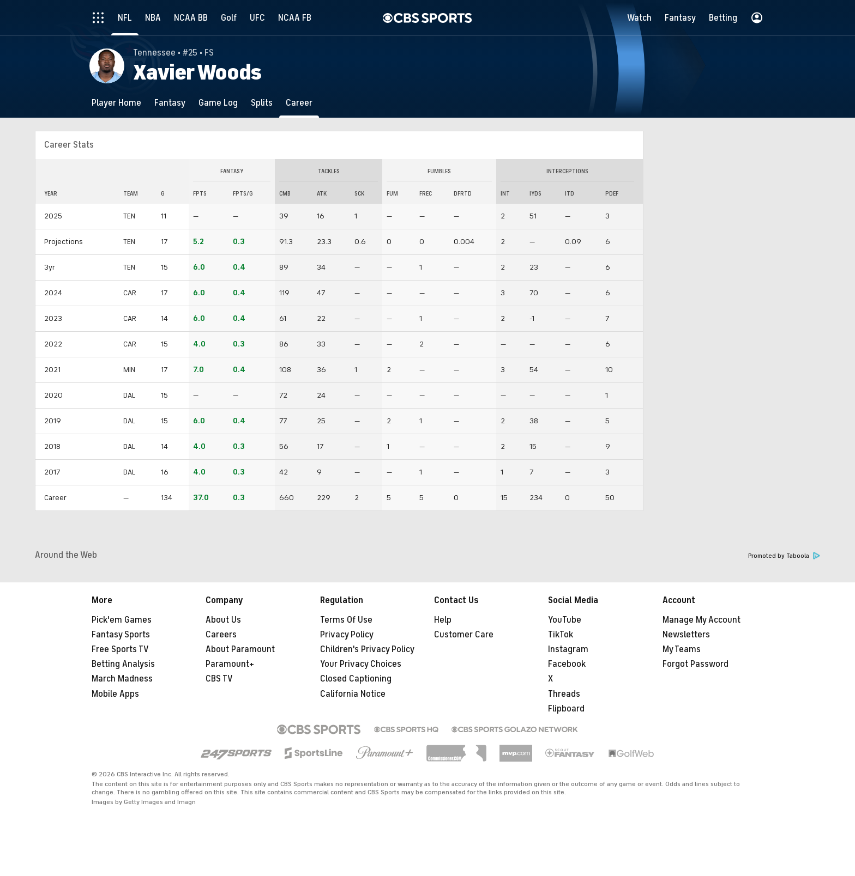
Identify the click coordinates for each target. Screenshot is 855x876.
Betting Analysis (123, 664)
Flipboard (566, 708)
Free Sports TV (120, 649)
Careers (221, 634)
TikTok (560, 634)
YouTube (564, 620)
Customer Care (463, 634)
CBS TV (219, 678)
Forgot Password (695, 664)
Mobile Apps (115, 694)
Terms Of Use (346, 620)
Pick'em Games (122, 620)
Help (442, 620)
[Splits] (261, 103)
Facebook (567, 664)
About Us (223, 620)
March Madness (122, 678)
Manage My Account (701, 620)
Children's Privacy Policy (367, 649)
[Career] (299, 103)
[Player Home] (116, 103)
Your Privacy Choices (360, 664)
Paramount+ (230, 664)
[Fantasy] (170, 103)
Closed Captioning (356, 678)
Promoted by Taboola (784, 555)
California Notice (353, 694)
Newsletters (686, 634)
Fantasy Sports (121, 634)
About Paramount (240, 649)
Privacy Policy (347, 634)
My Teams (682, 649)
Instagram (568, 649)
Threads (564, 694)
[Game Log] (218, 103)
